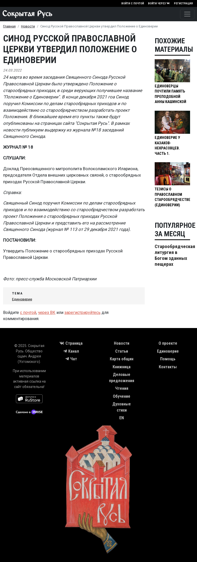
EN (121, 417)
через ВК (46, 312)
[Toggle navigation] (187, 14)
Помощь (167, 358)
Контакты (168, 366)
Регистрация (183, 3)
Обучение (121, 396)
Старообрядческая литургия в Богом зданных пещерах (175, 255)
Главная (9, 26)
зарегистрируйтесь (82, 312)
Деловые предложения (121, 377)
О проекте (168, 343)
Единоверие (22, 299)
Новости (28, 26)
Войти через (159, 3)
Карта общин (121, 358)
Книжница (122, 366)
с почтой (28, 312)
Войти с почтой (132, 3)
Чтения (121, 388)
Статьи (121, 351)
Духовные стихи (121, 407)
